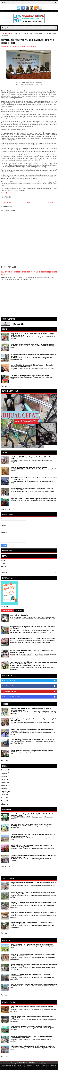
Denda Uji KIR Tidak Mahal (19, 615)
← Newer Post (6, 202)
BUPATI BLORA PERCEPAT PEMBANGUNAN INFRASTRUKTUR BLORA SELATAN (27, 41)
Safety (3, 795)
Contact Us (4, 563)
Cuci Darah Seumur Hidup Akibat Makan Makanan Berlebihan (29, 375)
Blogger (44, 1063)
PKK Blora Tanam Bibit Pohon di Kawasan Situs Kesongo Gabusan (31, 824)
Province (4, 785)
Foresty (3, 773)
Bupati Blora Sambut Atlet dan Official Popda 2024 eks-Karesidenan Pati (33, 499)
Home (4, 33)
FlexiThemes (12, 1065)
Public (3, 788)
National (4, 782)
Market (3, 779)
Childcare (4, 770)
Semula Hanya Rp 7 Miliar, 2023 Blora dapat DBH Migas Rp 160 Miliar (31, 750)
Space (3, 798)
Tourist (3, 801)
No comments (31, 46)
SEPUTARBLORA (27, 1063)
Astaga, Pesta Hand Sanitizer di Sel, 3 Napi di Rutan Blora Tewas (32, 638)
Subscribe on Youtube (29, 691)
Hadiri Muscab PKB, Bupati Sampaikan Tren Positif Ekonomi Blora (31, 1026)
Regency (4, 792)
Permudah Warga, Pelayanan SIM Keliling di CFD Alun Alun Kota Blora (32, 740)
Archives (19, 610)
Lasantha (31, 1065)
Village (3, 804)
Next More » (5, 386)
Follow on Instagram (29, 697)
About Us (4, 560)
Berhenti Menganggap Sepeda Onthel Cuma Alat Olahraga (28, 467)
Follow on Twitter (29, 680)
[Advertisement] (29, 299)
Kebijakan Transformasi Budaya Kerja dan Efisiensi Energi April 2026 (32, 1046)
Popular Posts (7, 610)
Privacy (3, 566)
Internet (3, 776)
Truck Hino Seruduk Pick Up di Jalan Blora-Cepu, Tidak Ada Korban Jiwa (33, 984)
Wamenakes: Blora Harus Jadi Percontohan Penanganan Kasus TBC (32, 344)
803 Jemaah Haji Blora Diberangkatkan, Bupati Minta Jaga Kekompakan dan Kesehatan (29, 273)
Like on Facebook (29, 686)
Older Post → (52, 202)
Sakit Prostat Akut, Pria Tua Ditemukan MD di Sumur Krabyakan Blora (32, 944)
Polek (9, 33)
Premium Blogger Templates (43, 1065)
